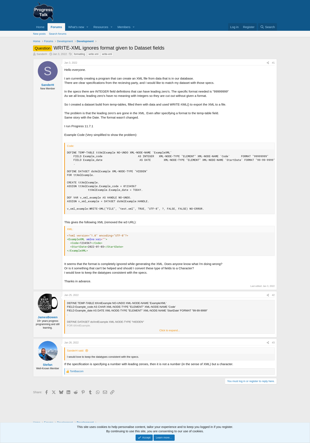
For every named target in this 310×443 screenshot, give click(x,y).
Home (40, 27)
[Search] (267, 27)
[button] (87, 27)
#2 (273, 295)
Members (124, 27)
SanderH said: (75, 350)
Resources (100, 27)
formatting (79, 54)
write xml (93, 54)
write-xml (107, 54)
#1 (273, 62)
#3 (273, 342)
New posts (39, 33)
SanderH (42, 54)
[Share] (268, 63)
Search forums (58, 33)
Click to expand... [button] (169, 330)
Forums (56, 27)
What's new (76, 27)
